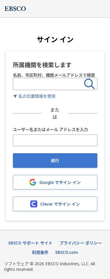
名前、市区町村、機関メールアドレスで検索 (54, 75)
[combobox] (49, 84)
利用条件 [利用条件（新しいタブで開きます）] (40, 252)
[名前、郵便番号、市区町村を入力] (49, 84)
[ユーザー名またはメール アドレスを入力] (55, 140)
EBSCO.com (66, 252)
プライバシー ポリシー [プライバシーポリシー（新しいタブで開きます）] (81, 243)
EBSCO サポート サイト (31, 243)
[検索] (89, 84)
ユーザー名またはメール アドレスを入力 (50, 129)
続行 (55, 160)
